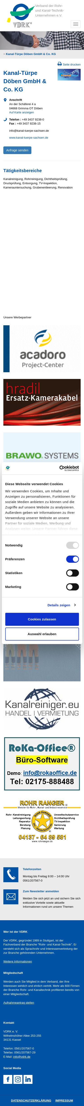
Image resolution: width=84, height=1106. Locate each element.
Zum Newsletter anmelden (41, 891)
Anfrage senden (17, 150)
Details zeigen (58, 605)
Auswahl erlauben (42, 634)
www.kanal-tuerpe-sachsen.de (28, 137)
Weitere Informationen (17, 961)
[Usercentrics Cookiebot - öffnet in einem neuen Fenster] (60, 468)
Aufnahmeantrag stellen (18, 1002)
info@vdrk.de (21, 1056)
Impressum (64, 1100)
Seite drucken (72, 64)
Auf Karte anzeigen (21, 112)
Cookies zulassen (42, 619)
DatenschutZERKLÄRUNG (31, 1100)
